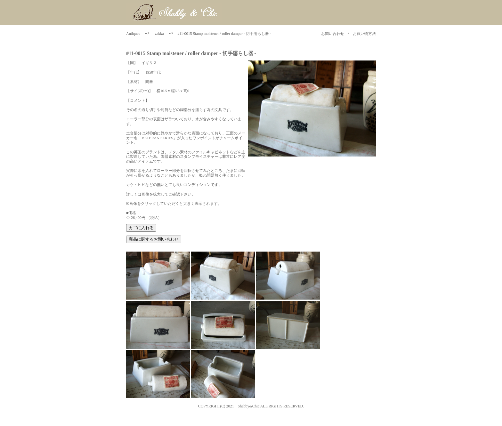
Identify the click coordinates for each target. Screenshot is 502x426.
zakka (159, 33)
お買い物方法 (364, 33)
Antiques (133, 33)
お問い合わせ (332, 33)
